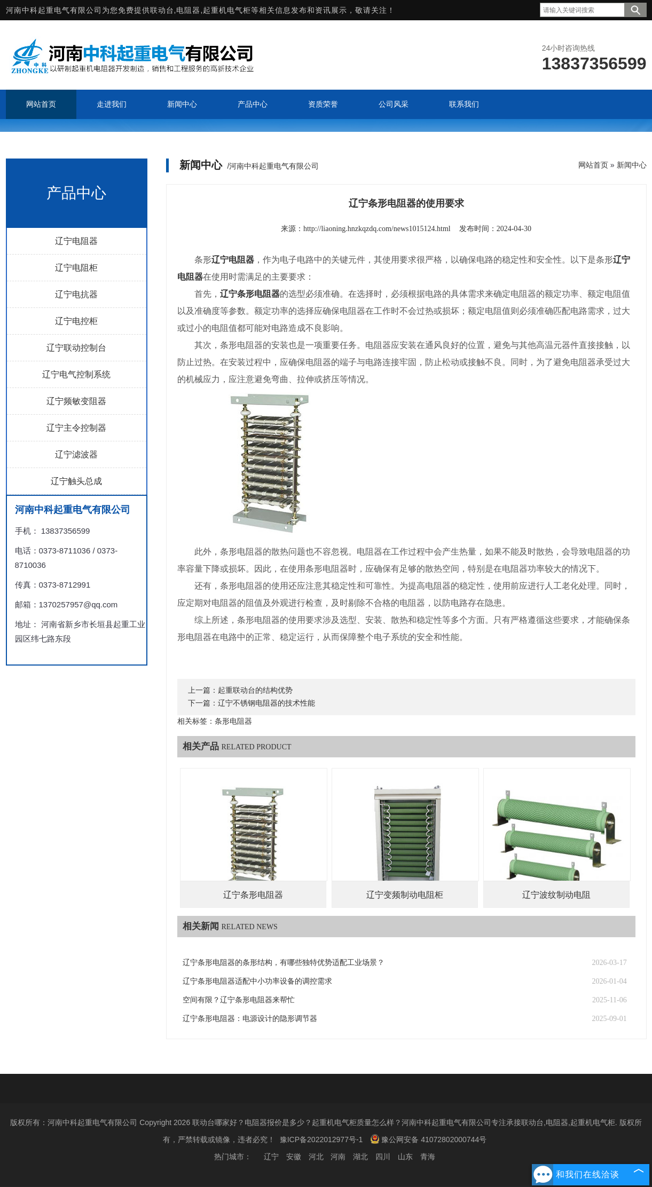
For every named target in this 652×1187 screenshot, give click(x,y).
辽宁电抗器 (76, 294)
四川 (382, 1156)
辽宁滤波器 (76, 454)
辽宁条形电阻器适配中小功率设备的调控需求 (257, 981)
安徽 (293, 1156)
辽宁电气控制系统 (76, 374)
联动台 (162, 10)
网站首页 (593, 165)
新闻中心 (632, 165)
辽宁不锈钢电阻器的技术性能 (266, 703)
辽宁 (271, 1156)
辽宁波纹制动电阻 (556, 894)
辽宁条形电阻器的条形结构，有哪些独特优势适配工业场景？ (283, 963)
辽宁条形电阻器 (253, 894)
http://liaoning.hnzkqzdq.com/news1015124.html (377, 229)
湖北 (360, 1156)
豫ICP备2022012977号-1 (321, 1139)
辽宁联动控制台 (76, 347)
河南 (338, 1156)
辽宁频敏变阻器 (76, 401)
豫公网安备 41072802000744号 (428, 1139)
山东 (405, 1156)
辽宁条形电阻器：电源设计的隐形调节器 (250, 1019)
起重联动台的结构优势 (255, 690)
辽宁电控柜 (76, 321)
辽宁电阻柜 (76, 267)
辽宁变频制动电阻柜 (404, 894)
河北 (316, 1156)
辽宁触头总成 (76, 481)
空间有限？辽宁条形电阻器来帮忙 (239, 1000)
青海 (427, 1156)
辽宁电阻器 (76, 241)
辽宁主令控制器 (76, 427)
